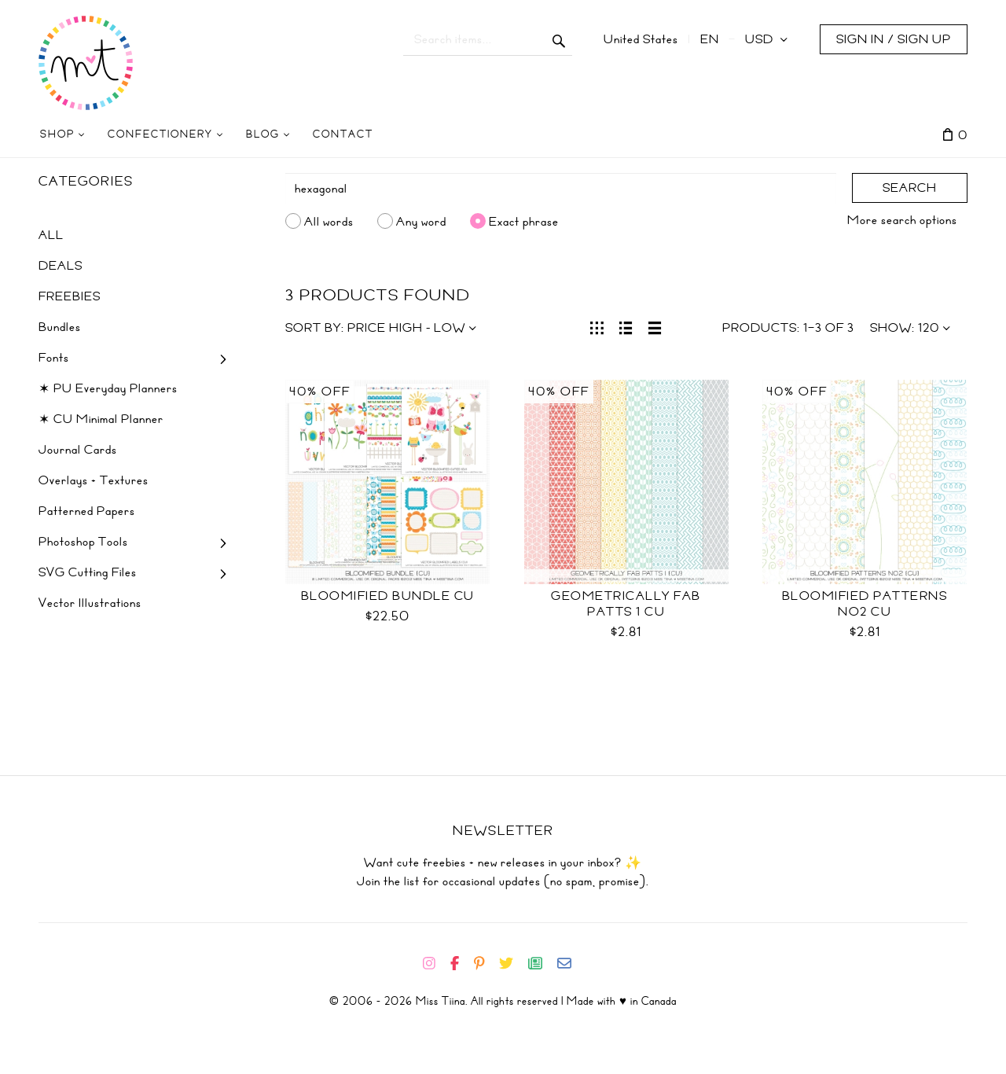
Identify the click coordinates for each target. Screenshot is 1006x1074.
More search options (902, 220)
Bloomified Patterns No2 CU (865, 604)
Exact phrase (524, 220)
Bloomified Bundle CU (388, 596)
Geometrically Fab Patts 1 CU (626, 604)
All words (329, 220)
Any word (421, 220)
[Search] (561, 188)
